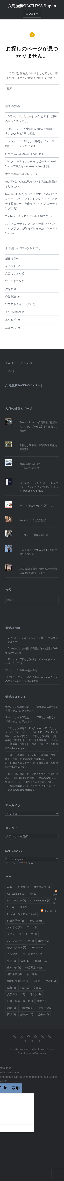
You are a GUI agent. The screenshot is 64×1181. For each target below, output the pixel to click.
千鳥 (24, 721)
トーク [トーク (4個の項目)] (31, 933)
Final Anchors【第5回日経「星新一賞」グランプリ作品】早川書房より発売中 (38, 426)
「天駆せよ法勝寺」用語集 (33, 535)
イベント (10, 266)
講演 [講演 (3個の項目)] (11, 1014)
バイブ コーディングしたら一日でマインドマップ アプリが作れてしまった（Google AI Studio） (32, 228)
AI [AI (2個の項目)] (10, 886)
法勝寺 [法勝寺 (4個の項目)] (42, 1000)
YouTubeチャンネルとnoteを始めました (29, 215)
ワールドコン (13, 281)
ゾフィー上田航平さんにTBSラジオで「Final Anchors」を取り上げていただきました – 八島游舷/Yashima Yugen (31, 785)
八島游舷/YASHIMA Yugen (32, 5)
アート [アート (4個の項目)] (32, 927)
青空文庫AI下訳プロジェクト (23, 173)
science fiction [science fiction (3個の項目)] (40, 900)
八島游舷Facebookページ (24, 385)
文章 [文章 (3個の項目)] (37, 987)
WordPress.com (37, 1053)
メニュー (33, 13)
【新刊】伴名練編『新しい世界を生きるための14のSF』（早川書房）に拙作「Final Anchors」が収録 (31, 777)
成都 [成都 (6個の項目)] (11, 987)
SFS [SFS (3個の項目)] (23, 907)
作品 (8, 289)
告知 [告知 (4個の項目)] (36, 980)
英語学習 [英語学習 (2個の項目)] (45, 1007)
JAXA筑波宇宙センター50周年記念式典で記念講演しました (38, 570)
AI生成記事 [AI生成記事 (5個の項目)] (41, 886)
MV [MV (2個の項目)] (33, 893)
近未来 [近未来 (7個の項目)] (43, 1014)
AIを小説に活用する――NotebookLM (30, 466)
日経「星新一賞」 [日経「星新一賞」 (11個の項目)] (20, 1000)
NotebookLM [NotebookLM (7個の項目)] (16, 900)
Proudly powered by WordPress (27, 1049)
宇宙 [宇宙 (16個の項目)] (51, 980)
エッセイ (10, 319)
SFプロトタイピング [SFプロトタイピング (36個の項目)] (21, 913)
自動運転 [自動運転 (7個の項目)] (27, 1007)
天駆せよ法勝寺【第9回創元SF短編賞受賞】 (38, 447)
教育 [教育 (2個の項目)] (24, 987)
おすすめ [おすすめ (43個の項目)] (15, 927)
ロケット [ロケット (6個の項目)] (37, 947)
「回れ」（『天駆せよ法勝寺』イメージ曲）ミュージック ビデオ (29, 144)
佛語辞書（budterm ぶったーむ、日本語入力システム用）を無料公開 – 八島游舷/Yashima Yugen (31, 762)
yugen (25, 710)
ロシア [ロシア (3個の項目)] (12, 954)
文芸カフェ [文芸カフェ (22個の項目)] (16, 994)
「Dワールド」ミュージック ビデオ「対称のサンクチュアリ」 (31, 119)
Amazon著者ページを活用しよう (37, 505)
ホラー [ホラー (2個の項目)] (43, 940)
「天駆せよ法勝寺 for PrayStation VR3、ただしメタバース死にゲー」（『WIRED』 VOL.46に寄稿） (31, 732)
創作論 (9, 258)
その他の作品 (13, 311)
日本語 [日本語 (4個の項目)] (35, 994)
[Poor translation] (15, 1088)
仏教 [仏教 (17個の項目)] (25, 960)
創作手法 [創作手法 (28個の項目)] (15, 974)
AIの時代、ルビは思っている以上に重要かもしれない (31, 184)
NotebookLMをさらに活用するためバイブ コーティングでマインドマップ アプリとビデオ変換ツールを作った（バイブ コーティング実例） (31, 201)
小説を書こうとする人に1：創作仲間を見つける (38, 551)
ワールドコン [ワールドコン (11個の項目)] (33, 954)
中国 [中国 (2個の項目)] (11, 960)
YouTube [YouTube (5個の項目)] (36, 920)
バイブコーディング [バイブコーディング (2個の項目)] (20, 940)
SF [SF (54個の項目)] (11, 907)
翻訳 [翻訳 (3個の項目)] (11, 1007)
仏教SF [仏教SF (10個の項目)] (41, 960)
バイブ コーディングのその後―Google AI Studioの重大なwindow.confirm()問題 (30, 164)
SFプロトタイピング (17, 304)
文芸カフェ (12, 273)
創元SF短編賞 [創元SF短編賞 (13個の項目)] (17, 980)
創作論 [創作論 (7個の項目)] (32, 974)
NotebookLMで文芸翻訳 (32, 520)
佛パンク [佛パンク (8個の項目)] (14, 967)
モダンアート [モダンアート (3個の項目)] (16, 947)
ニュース (10, 327)
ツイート (10, 371)
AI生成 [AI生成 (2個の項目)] (23, 886)
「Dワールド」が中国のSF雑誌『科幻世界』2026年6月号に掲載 (29, 131)
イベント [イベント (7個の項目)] (14, 933)
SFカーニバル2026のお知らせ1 (24, 153)
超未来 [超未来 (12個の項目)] (26, 1014)
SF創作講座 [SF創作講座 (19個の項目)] (16, 920)
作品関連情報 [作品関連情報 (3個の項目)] (34, 967)
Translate (27, 863)
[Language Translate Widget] (32, 859)
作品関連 (10, 296)
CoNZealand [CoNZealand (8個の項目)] (16, 893)
